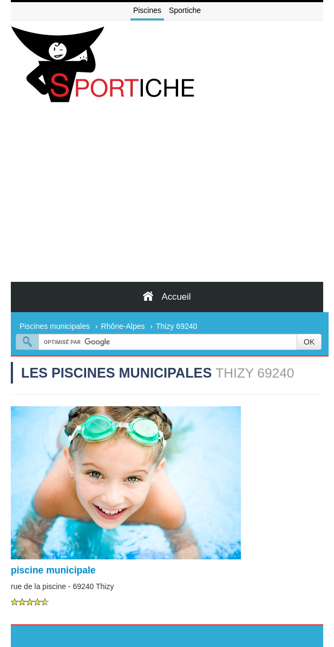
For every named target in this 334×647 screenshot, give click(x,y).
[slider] (30, 601)
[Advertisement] (167, 200)
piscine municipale (53, 570)
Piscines (147, 10)
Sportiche (185, 10)
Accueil (167, 296)
